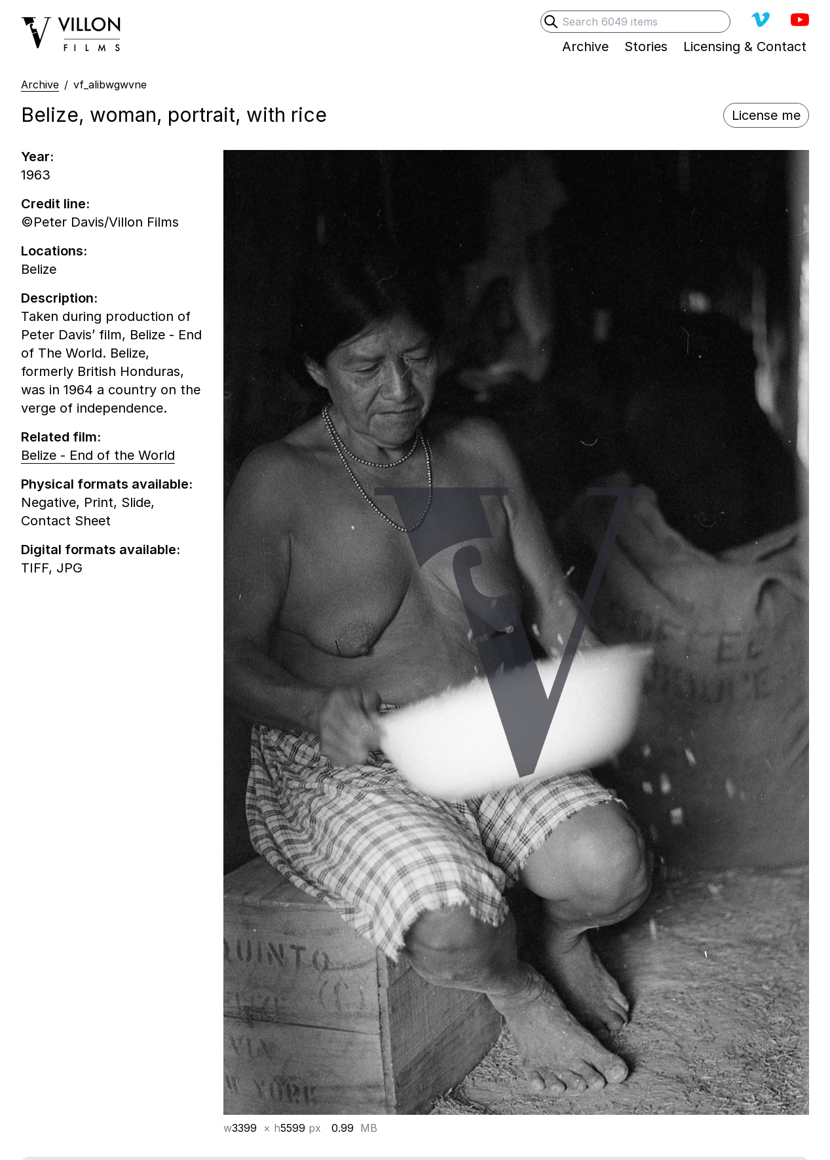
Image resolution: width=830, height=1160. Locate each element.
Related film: (61, 437)
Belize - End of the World (98, 455)
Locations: (54, 251)
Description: (59, 298)
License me (766, 115)
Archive (40, 84)
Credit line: (55, 204)
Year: (37, 156)
